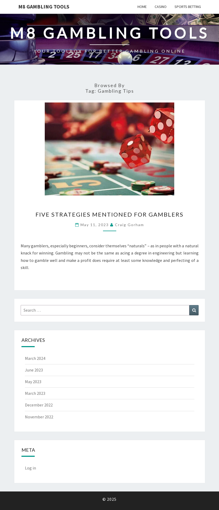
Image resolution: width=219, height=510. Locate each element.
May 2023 (33, 381)
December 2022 (39, 405)
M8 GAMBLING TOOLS (43, 6)
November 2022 (39, 416)
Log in (30, 468)
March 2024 (35, 358)
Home (142, 6)
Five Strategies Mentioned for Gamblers (109, 214)
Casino (161, 6)
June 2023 (34, 370)
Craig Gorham (129, 224)
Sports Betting (188, 6)
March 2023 (35, 393)
